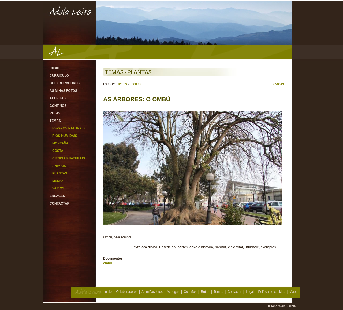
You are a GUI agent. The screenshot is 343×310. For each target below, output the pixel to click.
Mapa (293, 292)
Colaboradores (65, 83)
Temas (55, 121)
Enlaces (57, 196)
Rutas (55, 113)
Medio (57, 181)
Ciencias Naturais (68, 158)
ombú (107, 263)
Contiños (58, 106)
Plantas (59, 173)
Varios (58, 188)
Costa (57, 151)
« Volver (278, 84)
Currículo (59, 76)
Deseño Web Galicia (281, 306)
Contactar (59, 203)
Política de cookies (271, 292)
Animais (59, 166)
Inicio (54, 68)
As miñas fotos (63, 91)
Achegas (58, 98)
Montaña (60, 143)
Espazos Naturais (68, 128)
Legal (250, 292)
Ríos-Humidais (64, 136)
